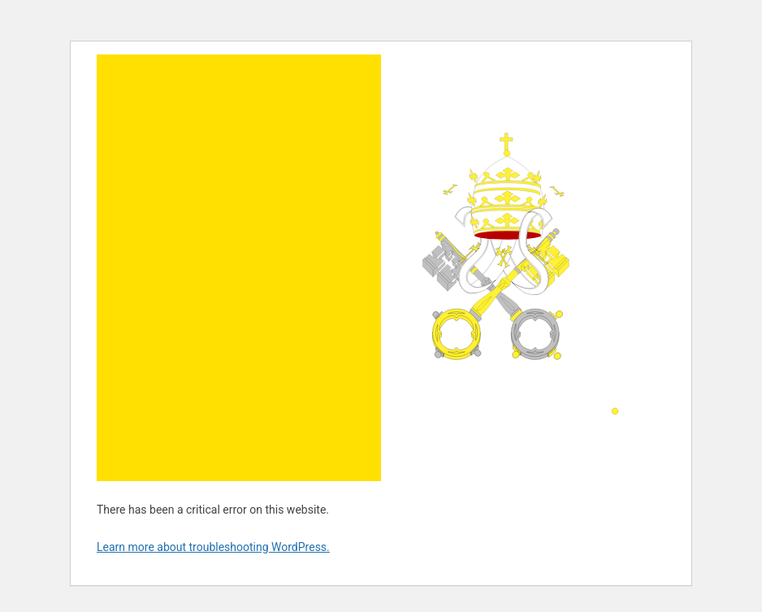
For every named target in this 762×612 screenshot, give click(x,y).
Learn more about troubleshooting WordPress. (213, 546)
